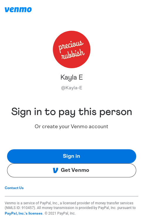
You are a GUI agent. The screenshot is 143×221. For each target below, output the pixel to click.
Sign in (71, 156)
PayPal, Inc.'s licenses (24, 213)
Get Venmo (71, 170)
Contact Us (14, 188)
